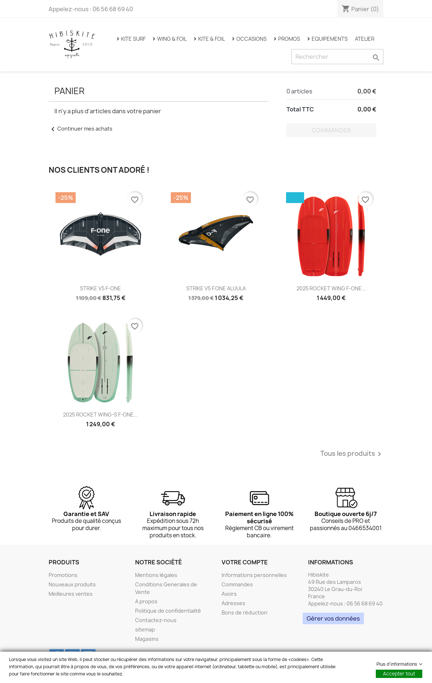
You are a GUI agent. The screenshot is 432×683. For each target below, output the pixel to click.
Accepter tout (399, 673)
